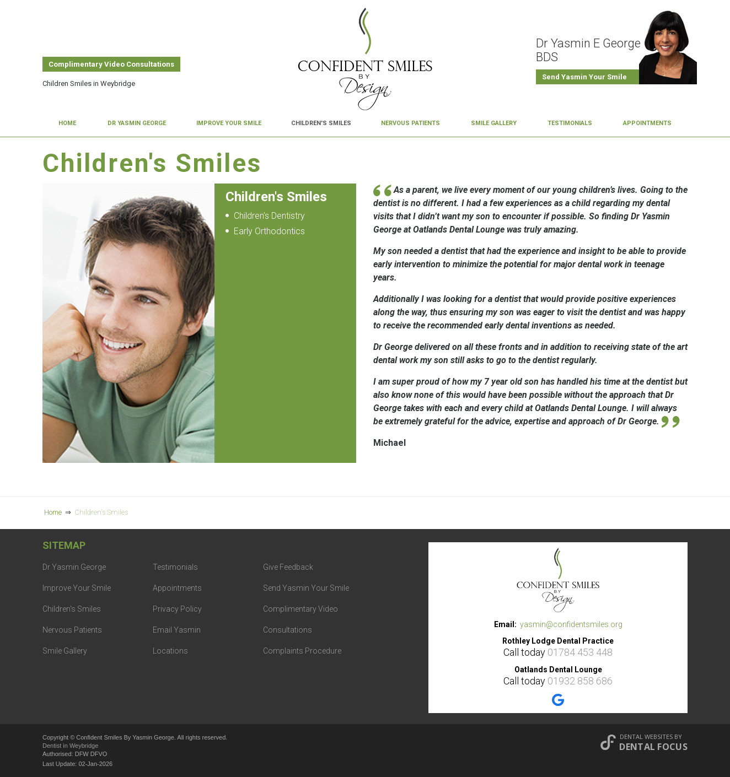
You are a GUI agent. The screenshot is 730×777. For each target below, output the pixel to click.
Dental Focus (653, 747)
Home (67, 123)
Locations (170, 650)
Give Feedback (288, 567)
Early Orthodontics (269, 231)
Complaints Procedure (302, 650)
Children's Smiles (321, 123)
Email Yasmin (177, 629)
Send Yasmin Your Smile (584, 77)
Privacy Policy (177, 609)
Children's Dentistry (269, 216)
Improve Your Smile (228, 123)
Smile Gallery (494, 123)
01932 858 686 (580, 681)
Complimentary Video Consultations (111, 64)
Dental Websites (646, 736)
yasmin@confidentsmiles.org (571, 624)
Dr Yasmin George (137, 123)
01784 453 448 (580, 652)
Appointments (647, 123)
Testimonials (570, 123)
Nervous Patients (410, 123)
